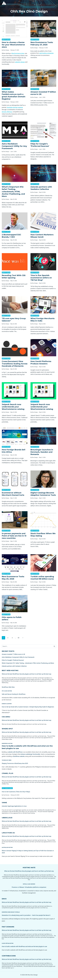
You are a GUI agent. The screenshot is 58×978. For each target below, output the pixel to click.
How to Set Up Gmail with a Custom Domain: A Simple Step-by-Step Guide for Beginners (28, 707)
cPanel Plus (7, 773)
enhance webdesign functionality (30, 754)
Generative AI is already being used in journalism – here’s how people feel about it (26, 915)
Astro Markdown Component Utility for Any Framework (14, 146)
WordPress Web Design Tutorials (11, 912)
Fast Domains (8, 927)
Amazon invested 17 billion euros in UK (13, 654)
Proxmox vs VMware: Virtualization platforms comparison (29, 887)
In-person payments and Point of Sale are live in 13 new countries (14, 535)
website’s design (20, 62)
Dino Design (6, 50)
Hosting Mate (29, 867)
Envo (4, 899)
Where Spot (7, 729)
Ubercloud (7, 818)
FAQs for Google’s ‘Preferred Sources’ (13, 660)
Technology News (6, 760)
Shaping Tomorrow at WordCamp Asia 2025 (15, 763)
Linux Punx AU (8, 833)
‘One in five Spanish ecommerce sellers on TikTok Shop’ (41, 277)
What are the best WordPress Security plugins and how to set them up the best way (26, 674)
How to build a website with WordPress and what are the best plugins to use (24, 946)
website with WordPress (15, 752)
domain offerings (7, 112)
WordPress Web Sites (8, 687)
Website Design (6, 39)
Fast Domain (6, 795)
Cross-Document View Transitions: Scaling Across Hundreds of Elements (14, 363)
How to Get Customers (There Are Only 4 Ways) (16, 791)
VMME (4, 802)
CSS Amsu (6, 717)
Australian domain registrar (15, 107)
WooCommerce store (18, 53)
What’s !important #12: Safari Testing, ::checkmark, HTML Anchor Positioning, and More (13, 191)
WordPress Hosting (7, 743)
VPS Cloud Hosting (7, 690)
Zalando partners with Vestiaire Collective (14, 666)
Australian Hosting (7, 847)
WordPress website (19, 756)
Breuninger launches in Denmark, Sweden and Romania (41, 452)
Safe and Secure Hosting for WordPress (13, 694)
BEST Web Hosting (10, 670)
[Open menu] (54, 3)
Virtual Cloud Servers (29, 884)
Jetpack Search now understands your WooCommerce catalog (13, 406)
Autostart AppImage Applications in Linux (14, 806)
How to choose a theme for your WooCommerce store (13, 44)
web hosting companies (46, 53)
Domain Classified (7, 703)
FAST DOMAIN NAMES (7, 788)
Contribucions (9, 956)
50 (18, 638)
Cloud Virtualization (7, 943)
